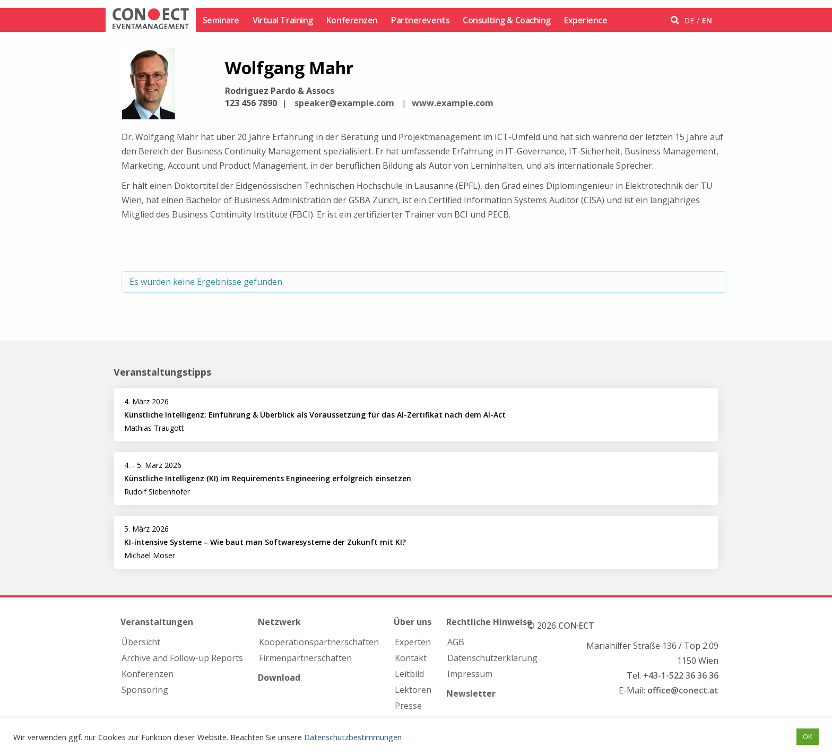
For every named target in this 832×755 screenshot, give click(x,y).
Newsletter (471, 693)
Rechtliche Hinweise (489, 622)
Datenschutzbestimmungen (353, 737)
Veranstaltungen (156, 622)
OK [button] (807, 736)
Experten (413, 642)
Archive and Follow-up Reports (182, 658)
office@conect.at (682, 690)
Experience (586, 20)
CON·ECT (576, 625)
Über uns (412, 622)
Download (279, 677)
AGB (455, 642)
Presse (408, 705)
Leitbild (409, 674)
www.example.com (452, 103)
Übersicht (141, 642)
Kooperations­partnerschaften (319, 642)
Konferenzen (352, 20)
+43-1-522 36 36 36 (680, 675)
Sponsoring (145, 690)
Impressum (469, 674)
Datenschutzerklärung (492, 658)
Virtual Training (283, 20)
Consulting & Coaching (507, 20)
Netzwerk (279, 622)
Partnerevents (420, 20)
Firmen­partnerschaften (305, 658)
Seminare (221, 20)
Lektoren (413, 690)
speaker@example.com (344, 103)
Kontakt (411, 658)
